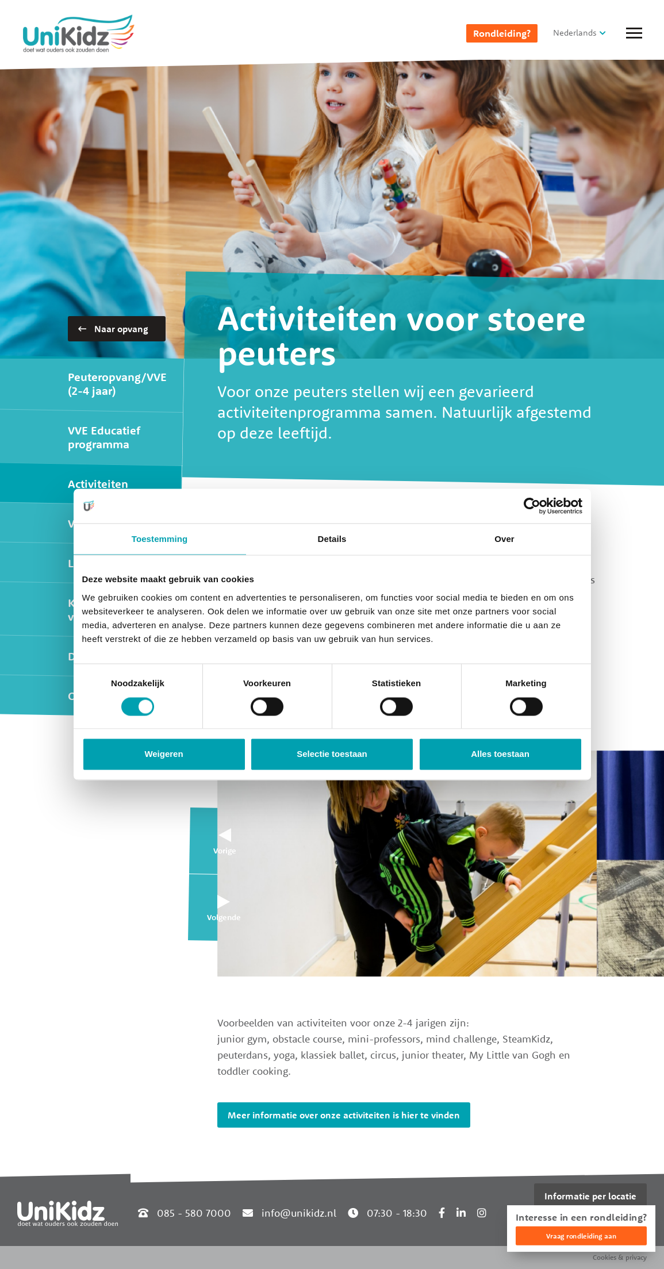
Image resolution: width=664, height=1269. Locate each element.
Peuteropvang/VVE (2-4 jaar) (117, 384)
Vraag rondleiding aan (581, 1236)
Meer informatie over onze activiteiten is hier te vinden (344, 1115)
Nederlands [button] (575, 32)
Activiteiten (98, 483)
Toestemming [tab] (160, 539)
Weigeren (163, 754)
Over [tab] (504, 539)
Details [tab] (332, 539)
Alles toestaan (500, 754)
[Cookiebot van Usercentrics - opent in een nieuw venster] (532, 505)
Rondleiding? (502, 33)
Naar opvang (113, 328)
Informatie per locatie (590, 1196)
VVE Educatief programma (104, 437)
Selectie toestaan (332, 754)
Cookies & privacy (620, 1257)
